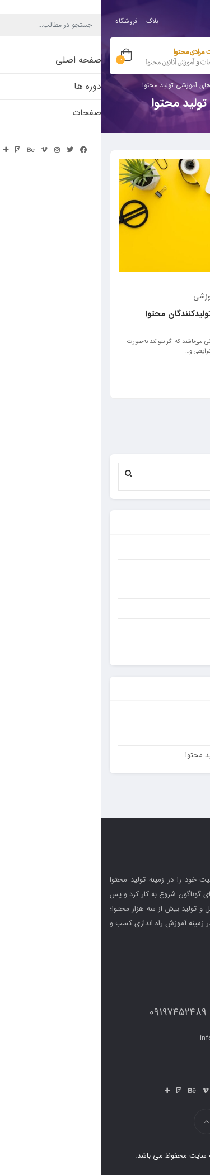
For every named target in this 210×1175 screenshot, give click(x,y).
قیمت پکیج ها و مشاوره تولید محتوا (138, 755)
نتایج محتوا (175, 647)
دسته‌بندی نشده (169, 569)
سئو (187, 588)
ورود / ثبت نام (164, 18)
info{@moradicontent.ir (136, 1038)
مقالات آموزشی (114, 296)
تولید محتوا (175, 549)
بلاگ (51, 21)
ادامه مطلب (174, 377)
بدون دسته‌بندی (170, 716)
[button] (27, 473)
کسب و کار (177, 608)
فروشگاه (25, 21)
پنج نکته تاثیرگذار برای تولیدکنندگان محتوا (118, 314)
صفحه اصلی (174, 735)
